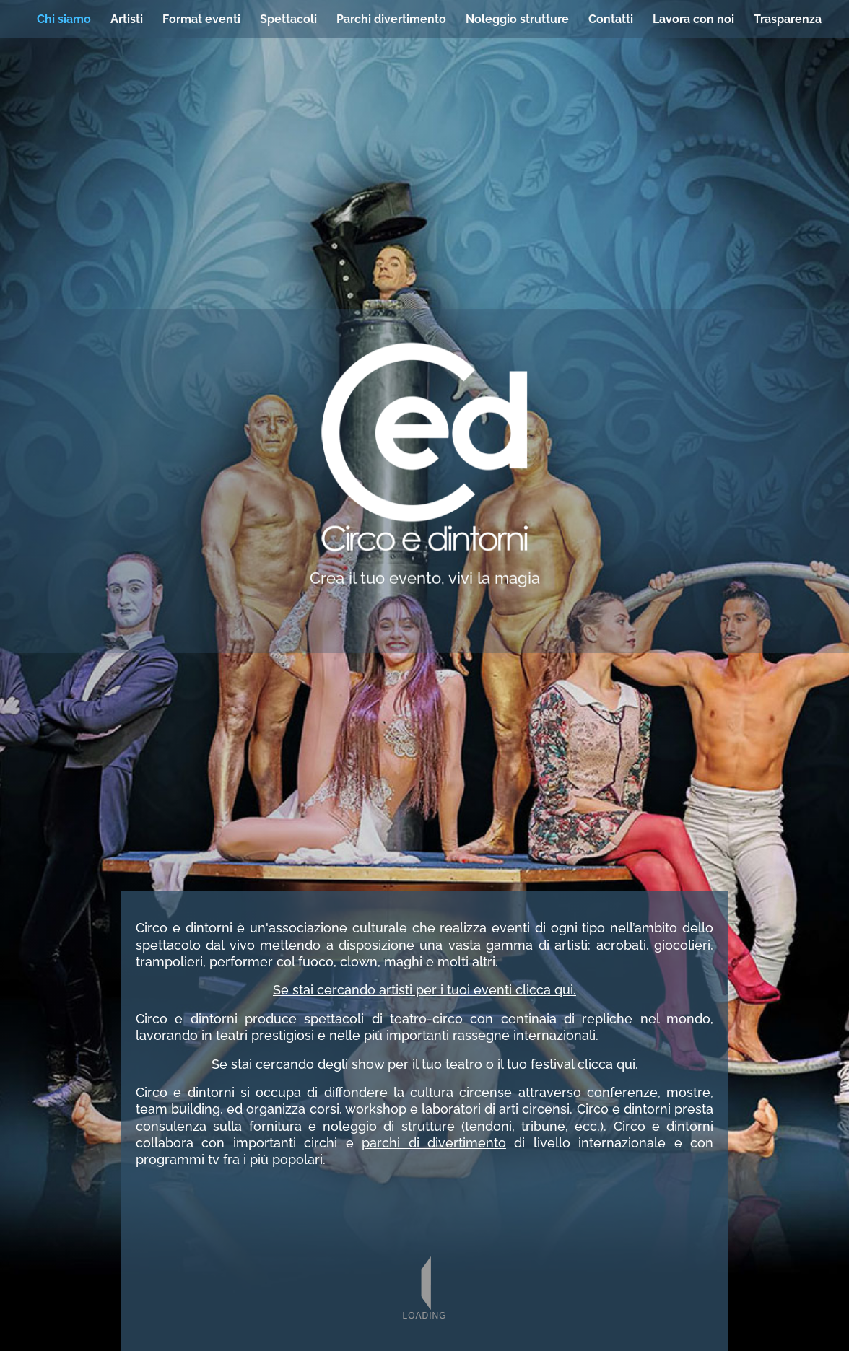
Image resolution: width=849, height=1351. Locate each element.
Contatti (610, 19)
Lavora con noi (693, 19)
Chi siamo (64, 19)
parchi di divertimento (434, 1142)
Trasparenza (788, 19)
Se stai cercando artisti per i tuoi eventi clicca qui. (424, 989)
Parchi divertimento (391, 19)
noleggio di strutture (389, 1126)
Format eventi (201, 19)
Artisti (126, 19)
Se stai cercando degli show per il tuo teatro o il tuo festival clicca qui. (425, 1064)
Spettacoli (288, 19)
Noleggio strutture (517, 19)
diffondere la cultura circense (418, 1092)
